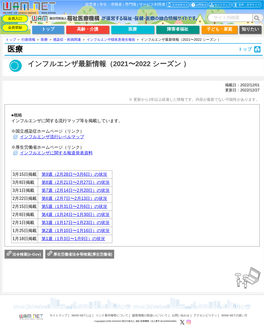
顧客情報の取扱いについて (150, 315)
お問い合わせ (180, 315)
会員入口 (15, 18)
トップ (11, 40)
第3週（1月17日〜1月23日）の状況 (76, 222)
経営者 (90, 4)
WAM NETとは (82, 315)
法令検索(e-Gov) (24, 254)
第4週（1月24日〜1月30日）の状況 (76, 214)
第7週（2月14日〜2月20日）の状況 (76, 190)
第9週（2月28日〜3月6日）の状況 (74, 174)
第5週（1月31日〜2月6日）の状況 (74, 206)
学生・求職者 (110, 4)
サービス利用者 (152, 4)
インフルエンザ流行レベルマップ (52, 137)
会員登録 (15, 27)
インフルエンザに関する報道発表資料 (56, 153)
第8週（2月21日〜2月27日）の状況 (76, 182)
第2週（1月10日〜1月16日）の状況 (76, 230)
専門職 (130, 4)
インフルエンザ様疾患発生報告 (111, 40)
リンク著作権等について (112, 315)
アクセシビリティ (205, 315)
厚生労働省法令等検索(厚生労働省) (79, 254)
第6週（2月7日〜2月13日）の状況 (74, 198)
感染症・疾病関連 (67, 40)
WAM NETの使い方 (234, 315)
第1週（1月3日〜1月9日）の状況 (73, 238)
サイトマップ (58, 315)
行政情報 (28, 40)
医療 (44, 40)
